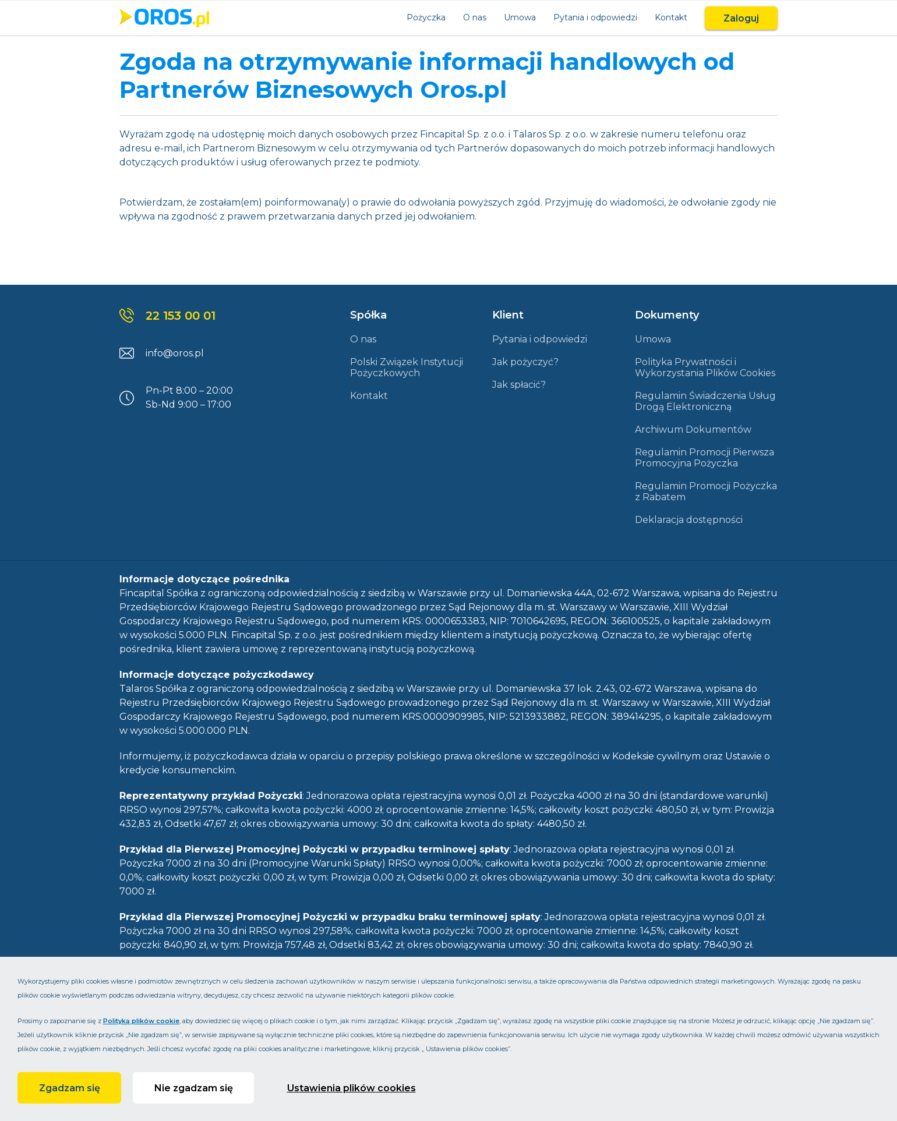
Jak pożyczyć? (525, 361)
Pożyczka (426, 17)
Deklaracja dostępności (689, 519)
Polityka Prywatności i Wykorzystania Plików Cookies (705, 367)
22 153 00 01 (181, 316)
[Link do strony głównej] (164, 18)
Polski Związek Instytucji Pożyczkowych (406, 367)
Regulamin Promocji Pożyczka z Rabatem (706, 491)
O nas (474, 17)
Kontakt (671, 17)
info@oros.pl (175, 353)
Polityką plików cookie (141, 1021)
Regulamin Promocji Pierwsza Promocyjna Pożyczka (704, 458)
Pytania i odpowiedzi (595, 17)
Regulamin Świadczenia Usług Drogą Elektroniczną (705, 401)
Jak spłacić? (519, 384)
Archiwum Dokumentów (693, 429)
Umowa (520, 17)
